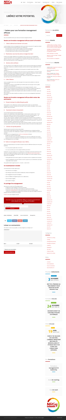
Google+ (20, 218)
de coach (54, 390)
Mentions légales (41, 417)
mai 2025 (48, 106)
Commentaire (7, 227)
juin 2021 (48, 164)
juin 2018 (48, 207)
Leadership (49, 245)
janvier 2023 (49, 153)
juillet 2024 (49, 124)
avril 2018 (48, 211)
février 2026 (49, 93)
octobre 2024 (49, 120)
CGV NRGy (36, 417)
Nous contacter (59, 2)
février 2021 (49, 172)
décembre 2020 (49, 176)
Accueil (24, 2)
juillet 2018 (49, 205)
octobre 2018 (49, 203)
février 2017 (49, 228)
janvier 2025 (49, 114)
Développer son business (51, 243)
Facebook (14, 218)
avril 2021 (48, 168)
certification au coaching (51, 237)
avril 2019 (48, 194)
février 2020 (49, 188)
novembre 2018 (49, 201)
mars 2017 (48, 226)
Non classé (49, 249)
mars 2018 (48, 213)
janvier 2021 (49, 174)
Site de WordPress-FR (50, 267)
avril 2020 (48, 184)
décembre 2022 (49, 155)
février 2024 (49, 134)
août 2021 (48, 161)
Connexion (48, 261)
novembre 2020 (49, 178)
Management (32, 213)
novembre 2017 (49, 221)
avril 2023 (48, 147)
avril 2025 (48, 108)
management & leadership (54, 368)
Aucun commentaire (24, 213)
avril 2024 (48, 130)
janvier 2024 (49, 135)
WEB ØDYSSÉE (59, 417)
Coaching (48, 239)
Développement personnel (51, 241)
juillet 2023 (49, 143)
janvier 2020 (49, 190)
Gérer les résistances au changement (53, 58)
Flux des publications (50, 263)
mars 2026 (48, 91)
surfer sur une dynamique (23, 134)
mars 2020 (48, 186)
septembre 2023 (49, 141)
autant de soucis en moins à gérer (34, 153)
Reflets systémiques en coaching (52, 53)
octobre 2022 (49, 157)
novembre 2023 (49, 137)
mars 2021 (48, 170)
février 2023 (49, 151)
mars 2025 (48, 110)
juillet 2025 (49, 103)
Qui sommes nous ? (46, 2)
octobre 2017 (49, 223)
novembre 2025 (49, 99)
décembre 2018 (49, 199)
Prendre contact (7, 194)
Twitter (9, 218)
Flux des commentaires (51, 265)
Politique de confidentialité (29, 417)
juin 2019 (48, 192)
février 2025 (49, 112)
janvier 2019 (49, 197)
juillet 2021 (49, 163)
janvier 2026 (49, 95)
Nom (5, 241)
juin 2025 (48, 104)
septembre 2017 (49, 225)
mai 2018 (48, 209)
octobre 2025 (49, 101)
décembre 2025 (49, 97)
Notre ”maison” (38, 2)
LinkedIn (25, 218)
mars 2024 (48, 132)
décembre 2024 (49, 116)
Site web (30, 241)
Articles (53, 2)
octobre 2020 (49, 180)
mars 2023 (48, 149)
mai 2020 (48, 182)
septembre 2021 (49, 159)
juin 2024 (48, 126)
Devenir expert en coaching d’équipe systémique (54, 312)
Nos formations (30, 2)
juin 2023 (48, 145)
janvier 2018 (49, 217)
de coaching (53, 380)
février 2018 (49, 215)
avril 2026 (48, 89)
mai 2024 (48, 128)
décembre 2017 (49, 219)
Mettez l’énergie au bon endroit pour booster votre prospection (53, 286)
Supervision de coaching (51, 253)
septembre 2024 (49, 122)
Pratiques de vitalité (50, 251)
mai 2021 (48, 166)
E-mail (18, 241)
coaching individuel (13, 190)
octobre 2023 (49, 139)
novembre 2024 (49, 118)
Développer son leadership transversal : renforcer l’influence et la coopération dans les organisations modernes (54, 50)
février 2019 (49, 195)
